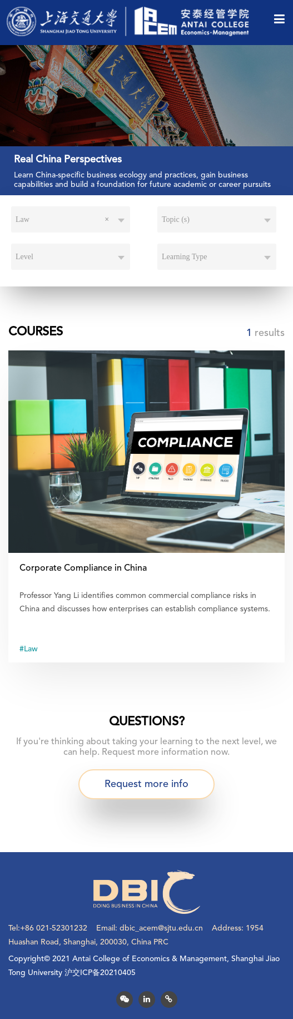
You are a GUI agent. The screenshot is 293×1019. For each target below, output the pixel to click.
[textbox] (216, 219)
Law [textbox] (62, 219)
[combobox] (70, 219)
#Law (28, 649)
